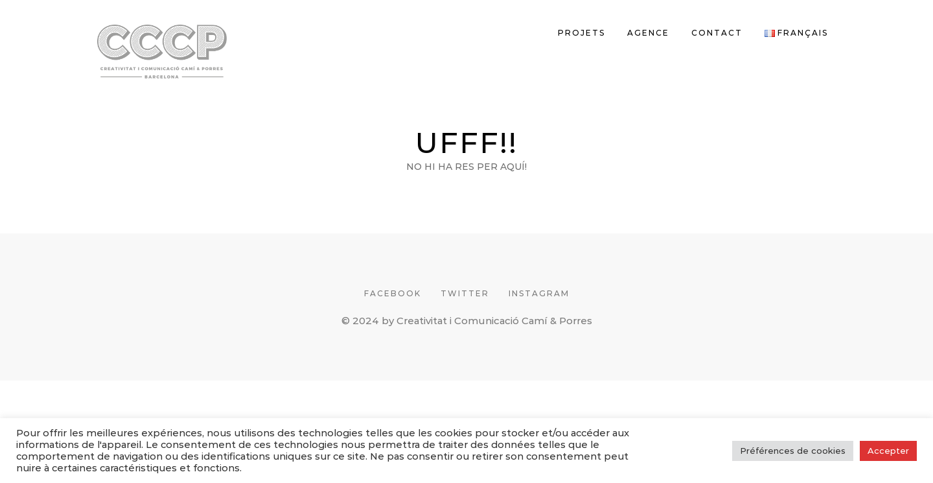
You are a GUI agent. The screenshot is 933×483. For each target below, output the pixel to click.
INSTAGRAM (539, 293)
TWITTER (465, 293)
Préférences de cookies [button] (793, 450)
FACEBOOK (392, 293)
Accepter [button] (888, 450)
